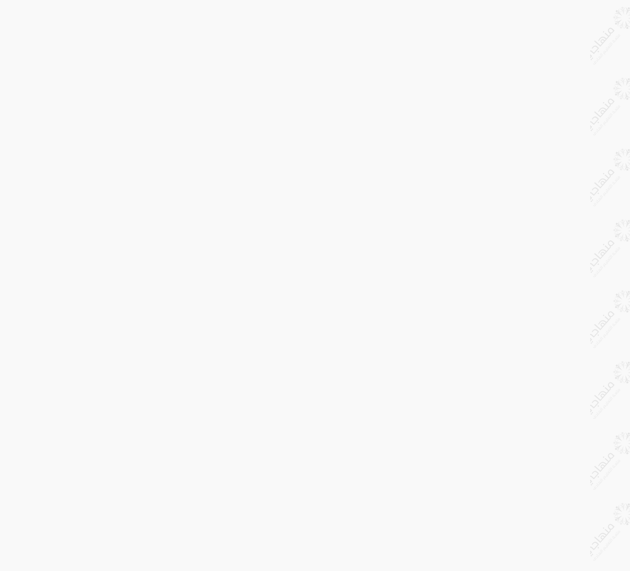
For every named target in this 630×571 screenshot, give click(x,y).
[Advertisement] (334, 130)
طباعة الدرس (220, 19)
